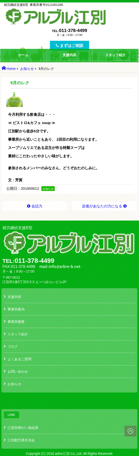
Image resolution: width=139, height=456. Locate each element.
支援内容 (69, 55)
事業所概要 (16, 322)
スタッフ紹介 (115, 55)
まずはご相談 (69, 45)
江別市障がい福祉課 (23, 428)
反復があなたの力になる (102, 206)
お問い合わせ (18, 371)
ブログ (13, 347)
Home (11, 69)
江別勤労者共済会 (21, 440)
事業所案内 (16, 309)
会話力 (36, 206)
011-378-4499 (73, 30)
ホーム (23, 55)
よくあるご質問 (19, 359)
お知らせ (27, 69)
